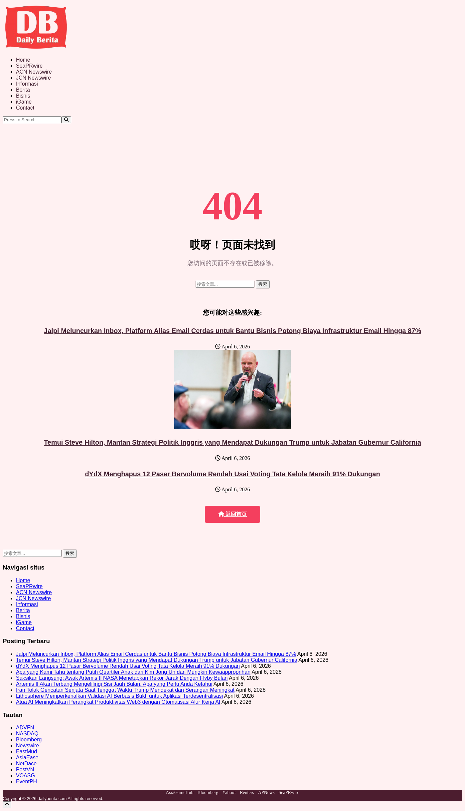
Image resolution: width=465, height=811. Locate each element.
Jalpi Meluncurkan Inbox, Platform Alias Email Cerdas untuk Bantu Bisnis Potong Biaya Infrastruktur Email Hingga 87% (232, 330)
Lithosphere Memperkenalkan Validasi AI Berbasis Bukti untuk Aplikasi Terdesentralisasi (119, 696)
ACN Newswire (34, 72)
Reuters (247, 792)
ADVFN (25, 727)
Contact (25, 108)
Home (23, 60)
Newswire (27, 745)
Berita (23, 90)
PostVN (25, 769)
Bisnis (23, 96)
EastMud (26, 751)
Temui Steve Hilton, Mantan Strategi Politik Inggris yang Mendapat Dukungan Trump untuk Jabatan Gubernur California (232, 442)
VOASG (25, 775)
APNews (266, 792)
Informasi (27, 84)
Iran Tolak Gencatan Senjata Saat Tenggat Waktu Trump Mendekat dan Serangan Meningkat (125, 690)
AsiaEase (27, 757)
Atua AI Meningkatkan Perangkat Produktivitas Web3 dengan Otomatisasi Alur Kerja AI (118, 702)
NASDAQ (27, 733)
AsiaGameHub (179, 792)
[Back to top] (7, 804)
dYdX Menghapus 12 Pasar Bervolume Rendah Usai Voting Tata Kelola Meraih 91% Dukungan (232, 474)
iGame (24, 102)
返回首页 (232, 514)
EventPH (26, 781)
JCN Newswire (33, 78)
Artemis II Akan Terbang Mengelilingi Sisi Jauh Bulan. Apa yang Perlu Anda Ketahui (114, 684)
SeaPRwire (29, 66)
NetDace (26, 763)
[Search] (66, 119)
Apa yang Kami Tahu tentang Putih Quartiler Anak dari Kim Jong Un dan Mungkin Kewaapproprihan (133, 672)
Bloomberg (29, 739)
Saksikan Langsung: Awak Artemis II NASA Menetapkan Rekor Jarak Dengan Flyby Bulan (122, 678)
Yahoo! (229, 792)
